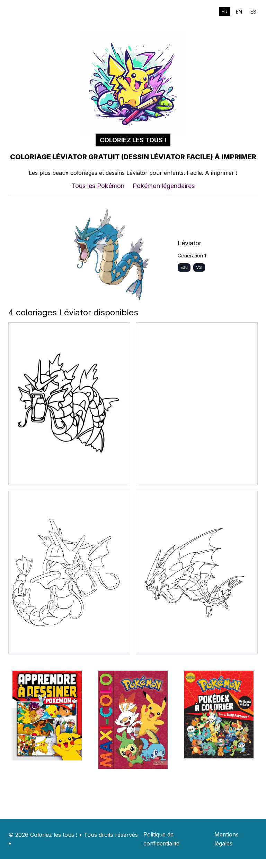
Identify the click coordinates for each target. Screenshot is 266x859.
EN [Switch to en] (239, 12)
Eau (184, 267)
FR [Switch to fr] (225, 12)
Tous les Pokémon (97, 185)
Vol (199, 267)
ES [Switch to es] (253, 12)
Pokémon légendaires (164, 185)
